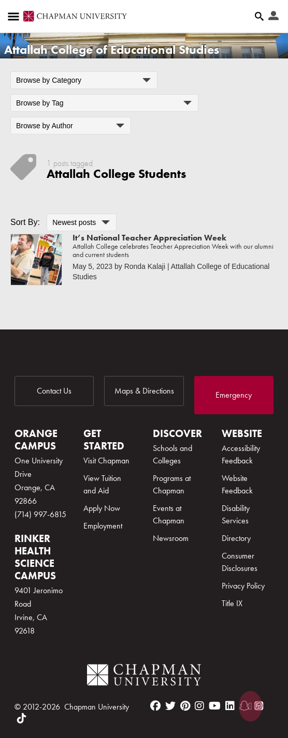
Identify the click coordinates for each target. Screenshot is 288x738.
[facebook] (155, 706)
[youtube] (215, 706)
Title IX (232, 603)
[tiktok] (21, 718)
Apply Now (101, 508)
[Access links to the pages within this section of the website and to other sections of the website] (15, 16)
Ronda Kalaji (144, 266)
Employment (102, 525)
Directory (236, 538)
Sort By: (25, 222)
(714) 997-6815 (40, 514)
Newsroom (171, 538)
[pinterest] (185, 706)
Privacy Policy (243, 585)
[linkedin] (230, 706)
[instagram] (199, 706)
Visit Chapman (106, 460)
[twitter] (170, 706)
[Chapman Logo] (144, 676)
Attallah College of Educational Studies (111, 49)
